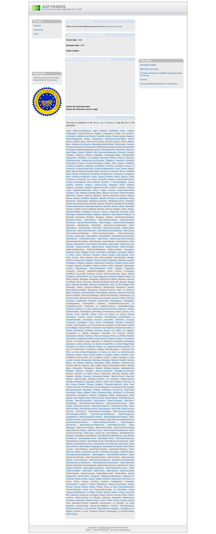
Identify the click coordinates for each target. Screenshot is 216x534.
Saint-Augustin (111, 398)
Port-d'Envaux (87, 387)
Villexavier (80, 500)
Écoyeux (98, 330)
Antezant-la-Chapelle (96, 271)
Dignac (131, 169)
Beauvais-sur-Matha (108, 279)
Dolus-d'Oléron (85, 328)
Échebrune (79, 330)
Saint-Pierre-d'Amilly (98, 449)
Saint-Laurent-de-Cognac (103, 233)
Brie (95, 152)
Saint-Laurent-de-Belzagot (77, 233)
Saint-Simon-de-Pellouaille (85, 465)
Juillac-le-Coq (100, 185)
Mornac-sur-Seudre (104, 371)
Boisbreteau (120, 144)
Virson (116, 500)
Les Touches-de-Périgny (101, 490)
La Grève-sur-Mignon (85, 347)
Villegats (80, 263)
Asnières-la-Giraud (111, 274)
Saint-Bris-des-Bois (83, 401)
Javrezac (79, 185)
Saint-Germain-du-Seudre (104, 422)
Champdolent (88, 303)
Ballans (121, 276)
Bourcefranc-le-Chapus (76, 290)
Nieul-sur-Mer (80, 379)
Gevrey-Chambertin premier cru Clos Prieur (158, 84)
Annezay (80, 271)
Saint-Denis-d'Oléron (101, 406)
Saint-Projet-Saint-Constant (122, 239)
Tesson (77, 487)
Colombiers (71, 317)
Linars (95, 190)
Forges (119, 339)
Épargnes (95, 333)
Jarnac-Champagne (89, 352)
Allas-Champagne (97, 268)
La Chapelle (93, 158)
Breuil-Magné (102, 293)
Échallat (89, 171)
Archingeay (129, 271)
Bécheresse (92, 142)
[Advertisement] (47, 55)
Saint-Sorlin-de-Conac (106, 465)
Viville (125, 263)
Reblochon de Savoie (149, 69)
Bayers (77, 142)
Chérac (131, 309)
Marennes (97, 360)
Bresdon (76, 293)
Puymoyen (114, 212)
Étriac (122, 171)
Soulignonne (116, 481)
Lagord (99, 355)
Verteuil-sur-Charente (84, 260)
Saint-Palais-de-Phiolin (112, 446)
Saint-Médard (104, 236)
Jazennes (70, 355)
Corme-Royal (124, 317)
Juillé (121, 185)
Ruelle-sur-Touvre (73, 220)
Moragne (89, 371)
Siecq (76, 481)
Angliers (118, 268)
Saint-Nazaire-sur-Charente (105, 444)
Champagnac (116, 301)
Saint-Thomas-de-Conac (116, 468)
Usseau (77, 511)
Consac (81, 317)
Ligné (68, 190)
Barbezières (98, 139)
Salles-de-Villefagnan (96, 249)
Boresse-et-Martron (93, 287)
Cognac (120, 163)
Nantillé (124, 374)
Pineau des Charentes (112, 26)
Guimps (69, 182)
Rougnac (100, 217)
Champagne (128, 301)
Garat (68, 177)
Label (35, 34)
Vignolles (113, 260)
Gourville (102, 179)
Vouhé (131, 500)
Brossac (122, 152)
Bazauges (84, 279)
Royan (112, 395)
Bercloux (87, 282)
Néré (132, 374)
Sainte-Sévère (98, 247)
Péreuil (109, 209)
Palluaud (92, 209)
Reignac (97, 214)
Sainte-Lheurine (87, 473)
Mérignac (95, 198)
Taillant (92, 484)
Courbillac (99, 166)
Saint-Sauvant (113, 457)
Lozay (131, 357)
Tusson (75, 258)
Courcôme (109, 166)
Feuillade (130, 171)
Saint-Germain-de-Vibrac (76, 422)
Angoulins (129, 268)
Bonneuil (70, 147)
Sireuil (92, 252)
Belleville (94, 503)
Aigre (95, 131)
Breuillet (113, 293)
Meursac (85, 365)
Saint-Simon (79, 244)
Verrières (70, 260)
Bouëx (97, 150)
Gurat (89, 182)
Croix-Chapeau (80, 325)
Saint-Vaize (87, 471)
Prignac (96, 390)
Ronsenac (80, 217)
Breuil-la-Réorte (88, 293)
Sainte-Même (120, 473)
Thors (106, 487)
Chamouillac (103, 301)
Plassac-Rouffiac (73, 212)
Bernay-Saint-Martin (101, 282)
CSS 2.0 (89, 530)
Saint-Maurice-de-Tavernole (116, 441)
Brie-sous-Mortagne (90, 295)
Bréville (89, 152)
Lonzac (107, 357)
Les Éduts (116, 330)
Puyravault (129, 390)
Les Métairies (122, 198)
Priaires (114, 506)
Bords (79, 287)
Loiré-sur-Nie (82, 357)
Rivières (127, 214)
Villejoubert (99, 263)
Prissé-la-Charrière (74, 508)
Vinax (102, 500)
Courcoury (70, 322)
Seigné (99, 479)
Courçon (130, 320)
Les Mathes (78, 363)
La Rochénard (90, 508)
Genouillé (119, 341)
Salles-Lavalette (115, 249)
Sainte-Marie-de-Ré (105, 473)
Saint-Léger (80, 236)
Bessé (123, 142)
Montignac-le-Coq (116, 201)
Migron (106, 365)
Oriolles (77, 209)
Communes (38, 30)
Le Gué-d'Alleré (78, 349)
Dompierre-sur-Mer (123, 328)
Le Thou (113, 487)
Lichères (130, 187)
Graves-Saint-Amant (125, 179)
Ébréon (82, 171)
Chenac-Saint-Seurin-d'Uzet (104, 309)
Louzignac (122, 357)
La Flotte (121, 336)
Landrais (124, 355)
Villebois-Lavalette (126, 260)
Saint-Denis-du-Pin (119, 406)
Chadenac (70, 301)
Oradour (69, 209)
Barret (131, 139)
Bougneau (121, 287)
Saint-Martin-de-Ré (95, 441)
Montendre (77, 368)
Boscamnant (109, 287)
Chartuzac (89, 306)
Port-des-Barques (102, 387)
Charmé (112, 158)
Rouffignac (102, 395)
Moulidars (109, 204)
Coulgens (79, 166)
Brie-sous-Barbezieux (108, 152)
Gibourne (70, 344)
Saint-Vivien (99, 471)
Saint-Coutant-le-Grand (116, 403)
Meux (93, 365)
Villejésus (89, 263)
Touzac (112, 255)
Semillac (106, 479)
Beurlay (123, 282)
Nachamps (106, 374)
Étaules (130, 333)
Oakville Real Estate (101, 530)
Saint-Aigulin (79, 398)
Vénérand (74, 495)
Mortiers (69, 374)
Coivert (131, 314)
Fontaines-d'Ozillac (85, 339)
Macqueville (86, 360)
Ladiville (87, 187)
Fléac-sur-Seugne (101, 336)
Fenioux (80, 336)
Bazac (83, 142)
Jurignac (70, 187)
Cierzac (125, 312)
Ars (123, 133)
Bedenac (122, 279)
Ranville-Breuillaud (84, 214)
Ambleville (113, 131)
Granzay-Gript (82, 506)
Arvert (99, 274)
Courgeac (119, 166)
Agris (68, 131)
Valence (89, 258)
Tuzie (82, 258)
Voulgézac (87, 266)
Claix (114, 163)
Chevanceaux (108, 312)
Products (37, 26)
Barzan (76, 279)
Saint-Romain (95, 241)
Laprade (121, 187)
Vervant (97, 260)
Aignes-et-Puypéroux (82, 131)
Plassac (81, 384)
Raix (132, 212)
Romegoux (82, 395)
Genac (94, 177)
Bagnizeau (103, 276)
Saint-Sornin (122, 465)
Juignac (88, 185)
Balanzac (113, 276)
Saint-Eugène (104, 409)
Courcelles (108, 320)
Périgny (118, 382)
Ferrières (89, 336)
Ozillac (99, 382)
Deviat (123, 169)
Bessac (117, 142)
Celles (122, 298)
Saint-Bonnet (83, 225)
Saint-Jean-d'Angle (104, 428)
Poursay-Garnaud (73, 390)
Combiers (129, 163)
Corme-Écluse (111, 317)
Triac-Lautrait (122, 255)
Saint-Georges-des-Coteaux (116, 417)
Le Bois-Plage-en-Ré (125, 285)
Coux (91, 322)
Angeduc (98, 133)
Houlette (105, 182)
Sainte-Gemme (72, 473)
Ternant (69, 487)
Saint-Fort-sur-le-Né (111, 228)
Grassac (111, 179)
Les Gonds (96, 344)
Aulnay (131, 274)
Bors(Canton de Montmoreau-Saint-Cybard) (103, 147)
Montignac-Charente (98, 201)
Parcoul (102, 511)
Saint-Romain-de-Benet (117, 455)
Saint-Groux (128, 231)
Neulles (78, 376)
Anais (122, 131)
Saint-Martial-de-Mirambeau (109, 436)
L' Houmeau (124, 349)
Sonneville (100, 252)
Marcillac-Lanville (118, 196)
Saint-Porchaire (127, 452)
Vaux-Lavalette (106, 258)
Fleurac (75, 174)
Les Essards (113, 171)
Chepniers (122, 309)
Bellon (101, 142)
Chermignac (85, 312)
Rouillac (109, 217)
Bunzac (130, 152)
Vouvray (143, 80)
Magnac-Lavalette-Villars (91, 193)
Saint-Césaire (99, 401)
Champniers (71, 158)
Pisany (74, 384)
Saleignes (95, 476)
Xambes (103, 266)
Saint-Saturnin (108, 241)
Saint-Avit (70, 225)
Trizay (131, 490)
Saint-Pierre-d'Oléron (118, 449)
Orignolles (90, 382)
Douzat (75, 171)
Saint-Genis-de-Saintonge (99, 411)
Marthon (77, 198)
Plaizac (131, 209)
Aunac (108, 136)
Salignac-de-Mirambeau (111, 476)
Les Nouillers (112, 379)
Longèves (98, 357)
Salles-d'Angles (127, 247)
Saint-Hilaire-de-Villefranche (92, 425)
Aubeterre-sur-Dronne (86, 136)
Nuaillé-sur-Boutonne (75, 382)
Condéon (70, 166)
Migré (99, 365)
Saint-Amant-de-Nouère (87, 223)
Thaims (84, 487)
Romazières (71, 395)
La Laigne (107, 355)
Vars (96, 258)
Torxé (85, 490)
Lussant (76, 360)
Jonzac (78, 355)
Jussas (92, 355)
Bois (112, 285)
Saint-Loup (100, 433)
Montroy (79, 371)
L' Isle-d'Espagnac (118, 182)
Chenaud (93, 511)
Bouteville (120, 150)
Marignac (106, 360)
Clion (100, 314)
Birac (68, 144)
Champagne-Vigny (112, 155)
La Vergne (94, 495)
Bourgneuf (92, 290)
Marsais (114, 360)
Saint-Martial (92, 236)
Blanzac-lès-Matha (80, 285)
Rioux (94, 392)
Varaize (114, 492)
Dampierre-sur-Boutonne (116, 325)
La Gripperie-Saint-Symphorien (117, 347)
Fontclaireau (84, 174)
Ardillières (70, 274)
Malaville (97, 196)
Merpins (103, 198)
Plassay (90, 384)
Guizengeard (79, 182)
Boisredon (70, 287)
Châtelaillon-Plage (126, 306)
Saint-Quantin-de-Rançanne (78, 455)
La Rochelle (128, 392)
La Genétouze (107, 341)
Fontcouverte (100, 339)
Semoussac (116, 479)
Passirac (101, 209)
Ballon (128, 276)
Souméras (129, 481)
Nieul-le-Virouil (117, 376)
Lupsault (70, 193)
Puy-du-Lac (118, 390)
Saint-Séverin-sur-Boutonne (78, 463)
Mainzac (88, 196)
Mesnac (111, 198)
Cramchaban (108, 322)
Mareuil (131, 196)
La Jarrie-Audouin (126, 352)
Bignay (131, 282)
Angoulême (108, 133)
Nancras (115, 374)
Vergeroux (84, 495)
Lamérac (113, 187)
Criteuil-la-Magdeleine (104, 169)
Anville (117, 133)
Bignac (131, 142)
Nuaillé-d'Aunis (127, 379)
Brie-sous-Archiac (126, 293)
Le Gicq (78, 344)
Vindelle (118, 263)
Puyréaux (124, 212)
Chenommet (71, 163)
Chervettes (96, 312)
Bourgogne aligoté (148, 65)
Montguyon (89, 368)
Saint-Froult (81, 411)
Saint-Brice (96, 225)
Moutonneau (79, 206)
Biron (68, 285)
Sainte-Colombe (83, 247)
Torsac (78, 255)
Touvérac (96, 255)
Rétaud (87, 392)
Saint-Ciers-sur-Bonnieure (115, 225)
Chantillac (82, 158)
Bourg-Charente (108, 150)
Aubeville (101, 136)
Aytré (95, 276)
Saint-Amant (90, 220)
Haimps (100, 349)
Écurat (107, 330)
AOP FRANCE (54, 7)
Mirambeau (114, 365)
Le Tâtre (70, 255)
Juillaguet (113, 185)
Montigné (130, 201)
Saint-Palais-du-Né (87, 239)
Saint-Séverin (122, 241)
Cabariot (115, 298)
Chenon (81, 163)
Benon (79, 282)
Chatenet (70, 309)
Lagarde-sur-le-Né (100, 187)
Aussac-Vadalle (119, 136)
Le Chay (87, 309)
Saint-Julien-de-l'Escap (76, 430)
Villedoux (106, 498)
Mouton (69, 206)
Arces (109, 271)
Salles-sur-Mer (81, 479)
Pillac (124, 209)
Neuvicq (87, 376)
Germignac (129, 341)
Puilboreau (106, 390)
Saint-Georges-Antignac (123, 411)
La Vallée (91, 492)
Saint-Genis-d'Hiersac (86, 231)
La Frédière (79, 341)
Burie (76, 298)
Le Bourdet (118, 503)
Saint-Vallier (114, 244)
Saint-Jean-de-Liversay (124, 428)
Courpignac (82, 322)
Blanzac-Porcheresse (81, 144)
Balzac (87, 139)
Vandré (99, 492)
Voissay (124, 500)
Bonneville (79, 147)
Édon (96, 171)
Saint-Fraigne (128, 228)
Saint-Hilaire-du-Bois (116, 425)
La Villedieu (95, 498)
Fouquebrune (106, 174)
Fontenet (111, 339)
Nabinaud (90, 206)
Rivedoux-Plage (105, 392)
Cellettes (70, 155)
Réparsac (106, 214)
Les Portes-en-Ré (118, 387)
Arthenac (91, 274)
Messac (77, 365)
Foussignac (129, 174)
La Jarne (103, 352)
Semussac (126, 479)
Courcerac (119, 320)
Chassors (130, 158)
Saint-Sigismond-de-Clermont (105, 463)
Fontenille (95, 174)
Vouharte (78, 266)
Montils (99, 368)
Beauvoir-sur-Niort (80, 503)
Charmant (104, 158)
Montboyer (70, 201)
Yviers (111, 266)
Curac (117, 169)
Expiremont (71, 336)
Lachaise (79, 187)
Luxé (77, 193)
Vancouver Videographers (120, 530)
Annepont (70, 271)
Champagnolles (73, 303)
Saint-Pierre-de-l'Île (90, 452)
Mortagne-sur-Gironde (124, 371)
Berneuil (108, 142)
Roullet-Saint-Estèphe (124, 217)
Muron (96, 374)
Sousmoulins (71, 484)
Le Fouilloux (128, 339)
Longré (103, 190)
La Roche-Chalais (126, 511)
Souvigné (122, 252)
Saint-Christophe (115, 401)
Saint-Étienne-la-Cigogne (108, 508)
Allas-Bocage (81, 268)
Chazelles (129, 160)
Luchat (69, 360)
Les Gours (92, 179)
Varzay (122, 492)
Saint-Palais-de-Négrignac (90, 446)
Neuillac (69, 376)
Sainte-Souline (112, 247)
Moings (131, 365)
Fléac (68, 174)
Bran (119, 290)
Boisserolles (105, 503)
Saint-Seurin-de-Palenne (99, 460)
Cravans (119, 322)
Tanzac (131, 484)
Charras (120, 158)
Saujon (91, 479)
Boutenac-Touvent (107, 290)
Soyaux (130, 252)
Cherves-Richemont (94, 163)
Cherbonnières (72, 312)
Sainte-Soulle (83, 476)
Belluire (130, 279)
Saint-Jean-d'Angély (85, 428)
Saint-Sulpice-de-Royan (94, 468)
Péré (111, 382)
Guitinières (91, 349)
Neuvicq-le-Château (101, 376)
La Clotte (120, 314)
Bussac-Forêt (86, 298)
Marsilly (122, 360)
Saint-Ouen (123, 444)
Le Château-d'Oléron (105, 306)
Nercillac (107, 206)
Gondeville (81, 179)
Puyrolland (70, 392)
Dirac (68, 171)
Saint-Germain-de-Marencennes (120, 419)
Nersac (115, 206)
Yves (68, 503)
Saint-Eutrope (84, 228)
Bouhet (131, 287)
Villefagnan (71, 263)
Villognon (109, 263)
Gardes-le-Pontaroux (81, 177)
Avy (90, 276)
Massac (130, 360)
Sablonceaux (122, 395)
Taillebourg (101, 484)
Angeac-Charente (85, 133)
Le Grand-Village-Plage (124, 344)
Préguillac (87, 390)
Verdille (130, 258)
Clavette (84, 314)
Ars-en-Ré (81, 274)
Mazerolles (99, 363)
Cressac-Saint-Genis (84, 169)
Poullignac (86, 212)
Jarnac (131, 182)
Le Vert (85, 511)
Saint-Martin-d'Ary (106, 438)
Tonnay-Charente (73, 490)
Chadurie (79, 155)
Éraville (103, 171)
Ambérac (103, 131)
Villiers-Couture (92, 500)
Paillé (106, 382)
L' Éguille (83, 333)
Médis (108, 363)
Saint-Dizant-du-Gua (88, 409)
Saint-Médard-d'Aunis (83, 444)
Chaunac (79, 309)
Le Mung (88, 374)
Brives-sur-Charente (109, 295)
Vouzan (96, 266)
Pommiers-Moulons (113, 384)
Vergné (102, 495)
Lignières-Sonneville (82, 190)
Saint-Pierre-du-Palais (109, 452)
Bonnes (130, 144)
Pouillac (130, 387)
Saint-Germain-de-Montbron (110, 231)
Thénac (92, 487)
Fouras (69, 341)
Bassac (69, 142)
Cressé (69, 325)
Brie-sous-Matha (73, 295)
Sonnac (85, 481)
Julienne (130, 185)
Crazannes (129, 322)
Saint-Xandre (112, 471)
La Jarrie (112, 352)
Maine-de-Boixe (127, 193)
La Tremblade (120, 490)
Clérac (93, 314)
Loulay (114, 357)
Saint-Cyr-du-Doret (82, 406)
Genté (117, 177)
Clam (77, 314)
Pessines (127, 382)
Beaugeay (94, 279)
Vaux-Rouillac (120, 258)
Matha (68, 363)
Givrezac (87, 344)
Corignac (98, 317)
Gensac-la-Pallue (105, 177)
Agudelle (119, 266)
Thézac (99, 487)
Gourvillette (108, 344)
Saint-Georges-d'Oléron (76, 414)
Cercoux (130, 298)
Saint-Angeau (105, 223)
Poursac (96, 212)
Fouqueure (118, 174)
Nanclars (98, 206)
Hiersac (96, 182)
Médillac (85, 198)
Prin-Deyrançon (127, 506)
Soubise (94, 481)
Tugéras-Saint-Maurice (75, 492)
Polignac (99, 384)
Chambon (92, 301)
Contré (90, 317)
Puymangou (111, 511)
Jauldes (69, 185)
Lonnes (111, 190)
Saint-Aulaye (71, 514)
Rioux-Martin (116, 214)
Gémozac (95, 341)
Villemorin (116, 498)
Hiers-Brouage (111, 349)
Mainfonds (70, 196)
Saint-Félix (96, 228)
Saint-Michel (71, 239)
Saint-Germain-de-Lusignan (93, 419)
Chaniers (101, 303)
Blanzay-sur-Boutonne (99, 285)
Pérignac (117, 209)
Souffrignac (112, 252)
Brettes (81, 152)
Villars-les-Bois (81, 498)
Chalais (88, 155)
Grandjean (70, 347)
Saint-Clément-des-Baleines (91, 403)
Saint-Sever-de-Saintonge (123, 460)
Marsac (69, 198)
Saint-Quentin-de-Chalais (77, 241)
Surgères (83, 484)
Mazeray (89, 363)
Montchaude (82, 201)
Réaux (79, 392)
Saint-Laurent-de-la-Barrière (116, 430)
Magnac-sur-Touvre (111, 193)
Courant (97, 320)
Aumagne (70, 276)
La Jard (75, 352)
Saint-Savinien (81, 460)
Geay (87, 341)
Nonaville (130, 206)
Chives (118, 312)
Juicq (85, 355)
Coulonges (89, 166)
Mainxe (80, 196)
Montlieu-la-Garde (111, 368)
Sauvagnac (129, 249)
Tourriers (86, 255)
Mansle (106, 196)
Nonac (122, 206)
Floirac (113, 336)
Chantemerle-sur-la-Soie (118, 303)
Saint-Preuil (103, 239)
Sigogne (84, 252)
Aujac (123, 274)
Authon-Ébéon (81, 276)
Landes (116, 355)
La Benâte (70, 282)
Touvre (104, 255)
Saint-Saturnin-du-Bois (95, 457)
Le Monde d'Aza (104, 527)
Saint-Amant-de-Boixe (107, 220)
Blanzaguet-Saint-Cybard (103, 144)
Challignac (98, 155)
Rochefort (117, 392)
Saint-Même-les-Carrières (123, 236)
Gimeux (124, 177)
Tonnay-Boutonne (126, 487)
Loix (91, 357)
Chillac (107, 163)
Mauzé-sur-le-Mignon (100, 506)
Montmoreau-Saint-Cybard (77, 204)
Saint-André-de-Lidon (95, 398)
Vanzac (107, 492)
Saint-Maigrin (112, 433)
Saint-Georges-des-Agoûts (90, 417)
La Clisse (109, 314)
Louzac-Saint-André (125, 190)
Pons (125, 384)
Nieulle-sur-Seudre (96, 379)
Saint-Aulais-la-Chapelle (123, 223)
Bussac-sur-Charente (102, 298)
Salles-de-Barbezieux (75, 249)
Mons (131, 198)
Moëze (123, 365)
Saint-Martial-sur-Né (87, 438)
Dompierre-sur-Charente (103, 328)
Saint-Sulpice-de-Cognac (96, 244)
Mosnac (101, 204)
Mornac (93, 204)
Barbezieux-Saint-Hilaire (115, 139)
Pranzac (104, 212)
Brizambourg (124, 295)
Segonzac (70, 252)
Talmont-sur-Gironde (117, 484)
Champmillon (128, 155)
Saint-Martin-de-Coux (125, 438)
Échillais (89, 330)
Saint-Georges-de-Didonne (102, 414)
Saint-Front (71, 231)
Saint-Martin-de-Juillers (76, 441)
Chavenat (120, 160)
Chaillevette (81, 301)
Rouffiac (90, 217)
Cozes (98, 322)
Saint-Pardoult (81, 449)
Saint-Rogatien (98, 455)
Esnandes (106, 333)
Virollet (109, 500)
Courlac (127, 166)
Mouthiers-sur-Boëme (124, 204)
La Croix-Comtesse (96, 325)
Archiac (118, 271)
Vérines (109, 495)
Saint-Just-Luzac (95, 430)
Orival (84, 209)
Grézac (99, 347)
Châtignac (110, 160)
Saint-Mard (79, 436)
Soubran (104, 481)
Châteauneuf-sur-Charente (92, 160)
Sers (78, 252)
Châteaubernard (73, 160)
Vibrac (105, 260)
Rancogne (70, 214)
